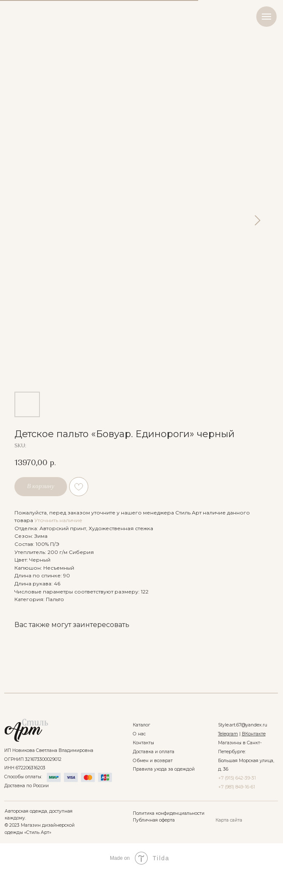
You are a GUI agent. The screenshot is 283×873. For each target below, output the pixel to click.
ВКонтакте (254, 734)
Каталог (141, 725)
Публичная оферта (154, 820)
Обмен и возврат (153, 760)
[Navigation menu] (266, 17)
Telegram (228, 734)
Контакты (143, 743)
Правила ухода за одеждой (164, 769)
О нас (139, 734)
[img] (26, 730)
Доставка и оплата (153, 751)
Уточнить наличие (58, 520)
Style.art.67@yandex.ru (242, 725)
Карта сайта (229, 820)
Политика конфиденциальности (169, 813)
